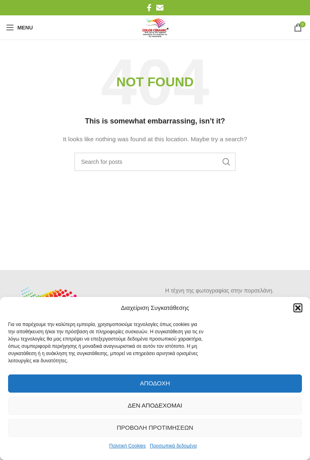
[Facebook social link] (149, 8)
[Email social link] (160, 8)
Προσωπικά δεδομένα (173, 446)
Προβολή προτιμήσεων (155, 427)
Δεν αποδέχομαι (155, 405)
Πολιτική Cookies (127, 446)
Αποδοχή (155, 383)
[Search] (155, 162)
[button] (298, 308)
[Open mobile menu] (19, 27)
